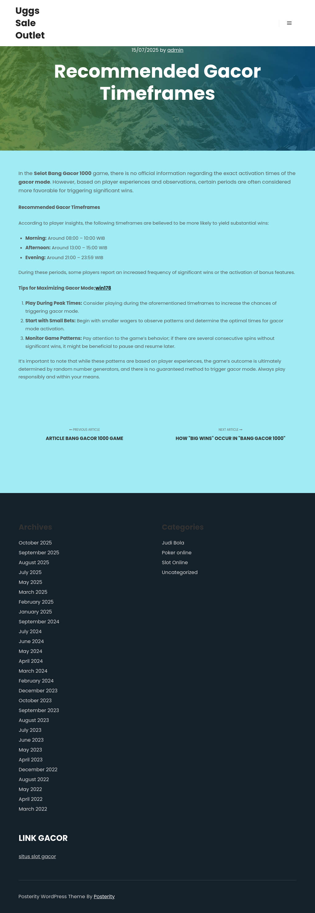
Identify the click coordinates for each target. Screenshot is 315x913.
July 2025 (30, 572)
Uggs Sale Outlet (30, 23)
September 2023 (39, 710)
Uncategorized (179, 572)
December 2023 (38, 690)
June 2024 (31, 641)
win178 (103, 288)
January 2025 (35, 611)
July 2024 (30, 631)
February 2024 (36, 680)
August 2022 (34, 779)
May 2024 (30, 651)
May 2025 (30, 582)
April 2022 (30, 799)
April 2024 (31, 661)
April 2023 (31, 759)
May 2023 (30, 749)
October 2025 (35, 542)
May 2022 (30, 789)
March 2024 (33, 671)
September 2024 (39, 621)
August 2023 (34, 720)
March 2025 (33, 592)
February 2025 (36, 601)
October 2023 (35, 700)
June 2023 (31, 740)
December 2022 (38, 769)
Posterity (104, 896)
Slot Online (175, 562)
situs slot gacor (37, 856)
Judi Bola (173, 542)
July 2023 (30, 730)
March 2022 (33, 809)
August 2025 (34, 562)
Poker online (176, 552)
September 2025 (39, 552)
